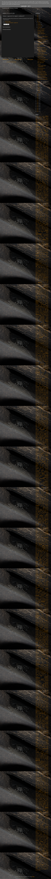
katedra (45, 343)
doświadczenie (41, 225)
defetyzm (37, 205)
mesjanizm (40, 431)
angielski (42, 130)
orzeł (43, 522)
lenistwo (41, 400)
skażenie (37, 698)
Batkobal (39, 155)
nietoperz (42, 486)
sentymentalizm (46, 691)
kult (40, 392)
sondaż (43, 707)
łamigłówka (46, 410)
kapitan (47, 337)
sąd (45, 685)
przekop (42, 614)
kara (47, 338)
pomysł (47, 570)
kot (45, 380)
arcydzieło (44, 137)
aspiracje (47, 140)
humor (45, 306)
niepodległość (42, 478)
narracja (37, 462)
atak (47, 141)
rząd (47, 672)
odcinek (41, 506)
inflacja (40, 315)
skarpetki (47, 697)
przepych (41, 619)
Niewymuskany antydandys (42, 72)
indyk (40, 314)
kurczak (42, 393)
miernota (40, 435)
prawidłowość (46, 589)
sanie (40, 684)
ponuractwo (46, 571)
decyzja (42, 204)
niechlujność (46, 469)
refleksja (47, 644)
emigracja (37, 253)
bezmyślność (42, 158)
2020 (38, 95)
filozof (39, 266)
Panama (47, 529)
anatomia (47, 129)
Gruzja (45, 291)
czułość (45, 199)
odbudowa (46, 505)
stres (40, 723)
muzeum (39, 453)
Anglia (45, 130)
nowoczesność (42, 497)
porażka (37, 574)
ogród (42, 512)
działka (44, 238)
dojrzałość (44, 221)
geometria (41, 277)
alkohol (40, 124)
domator (40, 222)
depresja (40, 212)
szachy (41, 733)
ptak (36, 636)
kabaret (40, 331)
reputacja (37, 653)
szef (36, 738)
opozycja (46, 519)
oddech (44, 506)
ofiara (45, 510)
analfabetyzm (38, 129)
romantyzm (37, 658)
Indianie (42, 313)
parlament (46, 534)
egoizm (47, 243)
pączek (47, 538)
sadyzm (45, 675)
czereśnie (42, 198)
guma (36, 294)
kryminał (45, 386)
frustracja (7, 22)
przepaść (39, 618)
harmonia (47, 296)
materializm (44, 424)
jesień (40, 330)
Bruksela (37, 175)
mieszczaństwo (41, 436)
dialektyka (47, 215)
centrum (40, 181)
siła (37, 696)
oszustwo (37, 524)
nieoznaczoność (38, 477)
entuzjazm (46, 254)
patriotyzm (46, 537)
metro (36, 432)
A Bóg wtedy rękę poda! (41, 57)
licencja (47, 401)
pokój (36, 565)
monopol (47, 447)
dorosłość (42, 224)
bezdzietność (41, 157)
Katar (39, 343)
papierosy (46, 531)
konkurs (44, 369)
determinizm (37, 214)
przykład (41, 628)
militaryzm (47, 438)
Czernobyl (44, 198)
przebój (44, 609)
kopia (36, 377)
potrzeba (37, 580)
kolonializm (44, 356)
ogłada (42, 511)
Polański (43, 565)
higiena (36, 299)
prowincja (37, 605)
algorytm (37, 124)
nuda (40, 498)
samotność (46, 682)
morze (41, 449)
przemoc (37, 617)
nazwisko (46, 465)
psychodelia (37, 635)
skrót (47, 698)
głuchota (37, 282)
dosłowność (37, 225)
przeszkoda (46, 621)
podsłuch (39, 560)
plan (47, 549)
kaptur (42, 338)
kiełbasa (44, 346)
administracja (37, 118)
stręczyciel (43, 723)
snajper (39, 705)
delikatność (42, 207)
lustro (45, 409)
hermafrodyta (37, 298)
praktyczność (44, 587)
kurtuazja (37, 394)
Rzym (38, 675)
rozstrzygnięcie (37, 666)
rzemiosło (37, 674)
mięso (36, 437)
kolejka (47, 355)
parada (41, 532)
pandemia (37, 530)
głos (39, 281)
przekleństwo (37, 614)
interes (43, 321)
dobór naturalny (46, 217)
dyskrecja (41, 235)
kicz (39, 346)
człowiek (39, 199)
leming (39, 400)
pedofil (40, 539)
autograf (40, 145)
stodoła (39, 721)
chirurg (41, 184)
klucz (44, 352)
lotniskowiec (45, 406)
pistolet (47, 548)
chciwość (44, 183)
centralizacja (37, 181)
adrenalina (44, 118)
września (39, 27)
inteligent (37, 321)
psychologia (41, 635)
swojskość (47, 729)
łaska (38, 411)
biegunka (44, 164)
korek (41, 377)
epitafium (41, 255)
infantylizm (37, 315)
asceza (36, 140)
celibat (43, 180)
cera (44, 181)
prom (36, 601)
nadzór (43, 456)
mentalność (37, 431)
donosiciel (40, 223)
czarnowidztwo (46, 196)
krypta (47, 386)
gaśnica (37, 275)
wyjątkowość (16, 22)
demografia (46, 208)
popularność (37, 573)
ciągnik (42, 188)
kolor (47, 356)
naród (47, 461)
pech (37, 539)
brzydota (37, 176)
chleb (43, 184)
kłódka (36, 353)
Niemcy (43, 473)
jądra (43, 328)
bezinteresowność (45, 157)
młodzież (43, 443)
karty (42, 340)
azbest (42, 148)
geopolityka (45, 277)
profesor (47, 597)
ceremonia (47, 181)
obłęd (47, 499)
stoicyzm (41, 721)
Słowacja (47, 700)
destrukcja (39, 213)
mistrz (47, 440)
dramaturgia (46, 226)
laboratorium (42, 395)
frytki (40, 272)
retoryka (37, 654)
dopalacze (43, 223)
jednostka (37, 329)
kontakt (43, 372)
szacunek (44, 733)
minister (46, 439)
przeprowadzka (37, 619)
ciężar (41, 190)
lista (47, 402)
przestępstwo (46, 620)
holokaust (46, 303)
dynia (42, 232)
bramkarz (45, 172)
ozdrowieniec (37, 527)
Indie (44, 313)
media (36, 428)
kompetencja (46, 361)
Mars (36, 421)
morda (47, 448)
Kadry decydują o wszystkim (42, 74)
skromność (45, 698)
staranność (44, 717)
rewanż (40, 654)
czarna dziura (38, 196)
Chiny (38, 184)
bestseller (37, 156)
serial (47, 692)
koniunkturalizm (46, 368)
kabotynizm (45, 331)
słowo (45, 701)
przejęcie (42, 613)
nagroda (47, 457)
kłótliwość (39, 353)
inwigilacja (41, 323)
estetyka (47, 256)
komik (45, 359)
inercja (47, 314)
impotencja (41, 312)
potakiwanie (43, 579)
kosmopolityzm (38, 379)
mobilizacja (37, 445)
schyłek (47, 688)
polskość (44, 569)
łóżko (42, 412)
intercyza (40, 321)
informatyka (37, 316)
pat (45, 536)
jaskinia (37, 328)
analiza (41, 129)
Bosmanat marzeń (40, 56)
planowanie (39, 550)
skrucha (37, 699)
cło (41, 191)
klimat (41, 351)
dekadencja (40, 206)
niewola (41, 490)
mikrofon (47, 437)
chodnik (47, 184)
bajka (36, 150)
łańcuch (37, 411)
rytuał (40, 672)
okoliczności (43, 513)
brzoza (45, 175)
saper (47, 684)
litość (45, 403)
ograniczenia (39, 512)
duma (36, 230)
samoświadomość (38, 682)
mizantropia (46, 441)
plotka (41, 551)
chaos (47, 182)
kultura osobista (46, 392)
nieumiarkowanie (38, 488)
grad (47, 288)
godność (41, 283)
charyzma (40, 183)
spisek (41, 709)
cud (44, 192)
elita (44, 251)
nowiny (39, 497)
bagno (45, 149)
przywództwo (45, 631)
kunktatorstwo (37, 393)
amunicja (43, 128)
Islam (44, 324)
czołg (42, 199)
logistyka (37, 405)
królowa (47, 385)
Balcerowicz (43, 150)
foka (42, 268)
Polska (41, 569)
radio (42, 639)
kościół (43, 380)
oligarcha (37, 515)
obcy (47, 498)
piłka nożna (45, 545)
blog (39, 168)
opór (36, 520)
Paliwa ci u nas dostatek (41, 71)
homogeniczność (38, 304)
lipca (39, 82)
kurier (45, 393)
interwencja (42, 322)
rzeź (45, 674)
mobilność (40, 445)
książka (41, 389)
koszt (45, 379)
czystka (47, 199)
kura (40, 393)
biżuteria (41, 167)
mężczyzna (37, 433)
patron (36, 538)
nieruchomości (46, 481)
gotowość (45, 287)
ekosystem (37, 245)
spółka (45, 712)
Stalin (46, 715)
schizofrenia (44, 688)
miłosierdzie (37, 439)
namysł (39, 460)
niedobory (42, 470)
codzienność (37, 192)
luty (46, 409)
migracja (41, 437)
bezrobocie (37, 160)
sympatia (40, 731)
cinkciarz (47, 190)
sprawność (47, 713)
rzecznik (39, 673)
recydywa (40, 643)
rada (40, 639)
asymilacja (45, 141)
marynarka (37, 422)
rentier (40, 651)
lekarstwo (43, 397)
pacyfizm (47, 527)
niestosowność (37, 484)
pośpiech (44, 578)
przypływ (40, 629)
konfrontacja (37, 368)
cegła (38, 180)
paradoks (43, 532)
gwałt (39, 294)
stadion (40, 715)
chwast (36, 188)
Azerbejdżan (44, 148)
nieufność (43, 487)
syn (45, 731)
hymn (44, 307)
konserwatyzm (38, 371)
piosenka (43, 547)
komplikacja (46, 362)
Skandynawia (41, 697)
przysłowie (37, 630)
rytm (38, 672)
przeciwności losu (45, 610)
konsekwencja (38, 370)
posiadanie (40, 577)
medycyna (37, 429)
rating (39, 642)
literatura (41, 403)
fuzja (45, 273)
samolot (42, 679)
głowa (45, 281)
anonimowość (37, 131)
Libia (45, 401)
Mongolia (43, 447)
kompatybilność (41, 361)
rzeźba (47, 674)
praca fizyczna (38, 586)
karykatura (45, 340)
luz (47, 409)
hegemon (40, 297)
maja (39, 85)
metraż (47, 431)
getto (36, 278)
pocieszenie (37, 556)
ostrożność (41, 523)
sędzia (40, 693)
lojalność (40, 405)
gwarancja (42, 294)
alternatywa (44, 124)
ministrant (41, 440)
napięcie (41, 460)
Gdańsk (38, 276)
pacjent (44, 527)
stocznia (37, 721)
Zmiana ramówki (40, 69)
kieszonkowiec (37, 347)
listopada (39, 24)
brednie (47, 173)
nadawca (37, 455)
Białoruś (39, 163)
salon (41, 676)
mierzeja (43, 435)
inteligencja (46, 320)
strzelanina (46, 723)
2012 (38, 108)
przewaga (47, 622)
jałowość (37, 327)
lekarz (47, 397)
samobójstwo (46, 676)
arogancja (37, 139)
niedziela (39, 472)
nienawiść (46, 475)
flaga (42, 267)
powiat (47, 580)
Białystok (42, 163)
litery (43, 403)
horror (41, 305)
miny (43, 440)
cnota (47, 191)
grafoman (37, 289)
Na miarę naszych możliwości (42, 77)
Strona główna (18, 59)
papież (37, 532)
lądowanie (43, 396)
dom (38, 222)
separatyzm (37, 692)
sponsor (42, 710)
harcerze (44, 296)
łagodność (37, 410)
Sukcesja (39, 64)
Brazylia (43, 173)
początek (41, 556)
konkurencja (41, 369)
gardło (38, 274)
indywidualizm (44, 314)
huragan (47, 306)
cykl (47, 193)
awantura (37, 148)
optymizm (45, 520)
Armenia (47, 138)
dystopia (47, 236)
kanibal (45, 336)
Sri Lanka (42, 714)
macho (36, 413)
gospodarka (46, 286)
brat (47, 172)
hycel (40, 307)
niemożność (37, 475)
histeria (47, 300)
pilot (41, 545)
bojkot (43, 171)
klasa (47, 347)
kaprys (40, 338)
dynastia (37, 232)
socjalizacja (37, 706)
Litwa (47, 403)
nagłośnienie (46, 456)
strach (37, 722)
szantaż (41, 734)
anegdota (37, 130)
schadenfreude (37, 688)
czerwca (39, 84)
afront (43, 119)
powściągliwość (46, 582)
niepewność (37, 478)
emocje (44, 253)
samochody (38, 677)
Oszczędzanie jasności (41, 53)
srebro (40, 714)
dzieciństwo (37, 239)
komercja (40, 359)
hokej (47, 302)
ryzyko (46, 672)
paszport (44, 536)
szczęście (37, 737)
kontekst (47, 372)
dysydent (37, 237)
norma (43, 495)
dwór (43, 230)
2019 (38, 97)
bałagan (37, 151)
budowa (40, 176)
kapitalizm (41, 337)
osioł (47, 522)
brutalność (39, 175)
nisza (44, 494)
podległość (37, 558)
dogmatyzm (37, 221)
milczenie (41, 438)
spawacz (43, 708)
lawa (39, 396)
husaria (36, 307)
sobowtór (47, 705)
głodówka (37, 281)
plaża (47, 550)
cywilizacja (46, 195)
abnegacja (40, 116)
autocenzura (37, 145)
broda (36, 174)
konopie (47, 369)
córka (42, 192)
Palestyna (46, 528)
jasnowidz (39, 328)
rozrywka (37, 665)
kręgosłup (45, 384)
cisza (36, 191)
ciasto (40, 188)
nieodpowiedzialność (39, 476)
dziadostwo (46, 237)
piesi (47, 544)
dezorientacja (41, 215)
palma (39, 529)
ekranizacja (40, 245)
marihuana (46, 419)
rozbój (47, 659)
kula (39, 392)
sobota (44, 705)
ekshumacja (42, 246)
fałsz (43, 261)
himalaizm (40, 299)
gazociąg (47, 275)
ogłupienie (45, 511)
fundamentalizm (38, 273)
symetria (47, 730)
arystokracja (46, 139)
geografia (38, 277)
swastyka (41, 729)
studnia (40, 724)
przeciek (37, 610)
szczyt (47, 737)
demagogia (46, 207)
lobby (39, 404)
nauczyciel (46, 464)
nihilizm (47, 493)
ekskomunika (46, 246)
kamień (37, 335)
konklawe (37, 369)
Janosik (40, 327)
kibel (47, 345)
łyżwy (47, 412)
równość (37, 668)
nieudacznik (46, 486)
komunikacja (37, 364)
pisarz (44, 548)
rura (38, 671)
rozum (45, 666)
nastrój (41, 463)
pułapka (41, 636)
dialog (36, 216)
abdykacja (37, 116)
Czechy (42, 197)
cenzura (43, 181)
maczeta (38, 413)
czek (47, 197)
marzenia (42, 422)
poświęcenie (38, 579)
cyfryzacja (45, 193)
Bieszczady (37, 165)
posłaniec (44, 577)
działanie (40, 238)
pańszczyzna (40, 531)
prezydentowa (43, 595)
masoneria (39, 423)
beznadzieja (46, 158)
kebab (42, 345)
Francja (39, 271)
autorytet (46, 146)
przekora (47, 614)
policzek (40, 566)
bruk (44, 174)
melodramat (41, 430)
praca (47, 585)
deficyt (39, 205)
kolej (44, 355)
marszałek (42, 421)
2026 (38, 15)
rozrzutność (42, 665)
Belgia (46, 155)
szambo (47, 733)
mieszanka (37, 436)
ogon (47, 511)
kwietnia (39, 87)
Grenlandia (37, 290)
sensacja (37, 691)
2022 (38, 21)
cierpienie (46, 189)
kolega (42, 355)
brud (40, 174)
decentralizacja (38, 204)
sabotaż (41, 675)
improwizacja (45, 312)
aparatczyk (47, 133)
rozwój (43, 667)
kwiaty (36, 395)
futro (44, 273)
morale (41, 448)
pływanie (47, 552)
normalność (37, 496)
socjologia (44, 706)
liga (42, 402)
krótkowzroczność (38, 386)
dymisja (47, 231)
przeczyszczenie (38, 611)
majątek (41, 414)
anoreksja (42, 131)
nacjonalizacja (41, 454)
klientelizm (38, 351)
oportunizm (39, 519)
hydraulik (42, 307)
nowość (45, 497)
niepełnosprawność (45, 477)
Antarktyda (37, 132)
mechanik (41, 427)
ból (43, 172)
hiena (44, 298)
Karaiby (44, 339)
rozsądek (46, 665)
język (47, 330)
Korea (38, 377)
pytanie (39, 638)
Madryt (41, 413)
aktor (37, 121)
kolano (37, 355)
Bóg (39, 172)
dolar (36, 222)
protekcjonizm (37, 604)
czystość (43, 200)
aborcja (46, 116)
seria (45, 692)
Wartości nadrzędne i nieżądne (42, 54)
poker (39, 564)
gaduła (47, 273)
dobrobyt (46, 218)
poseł (36, 577)
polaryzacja (46, 565)
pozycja (37, 585)
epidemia (37, 255)
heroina (40, 298)
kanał (39, 336)
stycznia (39, 92)
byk (44, 179)
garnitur (40, 274)
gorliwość (37, 286)
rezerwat (47, 654)
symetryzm (37, 731)
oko (39, 513)
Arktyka (44, 138)
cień (42, 189)
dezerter (47, 214)
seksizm (45, 689)
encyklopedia (37, 254)
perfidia (44, 539)
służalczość (46, 702)
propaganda (43, 601)
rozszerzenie (41, 666)
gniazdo (45, 282)
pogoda (40, 562)
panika (47, 530)
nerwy (40, 468)
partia (36, 535)
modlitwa (39, 446)
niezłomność (38, 493)
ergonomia (47, 255)
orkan (36, 522)
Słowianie (39, 701)
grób (47, 290)
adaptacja (47, 117)
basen (47, 154)
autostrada (37, 147)
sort (44, 707)
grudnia (39, 22)
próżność (39, 606)
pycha (37, 638)
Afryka (45, 119)
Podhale (47, 557)
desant (43, 212)
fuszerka (42, 273)
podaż (40, 557)
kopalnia (47, 376)
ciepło (44, 189)
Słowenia (37, 701)
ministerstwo (37, 440)
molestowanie (43, 446)
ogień (36, 511)
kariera (39, 340)
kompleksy (37, 362)
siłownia (40, 696)
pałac (41, 529)
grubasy (37, 291)
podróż (47, 559)
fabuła (46, 260)
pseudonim (37, 634)
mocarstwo (44, 445)
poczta (47, 556)
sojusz (47, 706)
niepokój (47, 478)
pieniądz (40, 544)
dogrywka (41, 221)
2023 (38, 19)
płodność (41, 552)
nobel (46, 494)
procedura (40, 596)
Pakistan (41, 528)
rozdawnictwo (43, 660)
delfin (40, 207)
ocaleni (36, 504)
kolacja (47, 354)
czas (40, 197)
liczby (39, 402)
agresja (37, 120)
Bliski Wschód (46, 167)
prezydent (37, 595)
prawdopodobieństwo (38, 589)
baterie (36, 155)
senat (45, 690)
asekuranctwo (39, 140)
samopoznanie (43, 680)
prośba (41, 603)
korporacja (46, 377)
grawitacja (44, 289)
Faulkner (45, 264)
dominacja (43, 222)
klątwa (47, 348)
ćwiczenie (37, 201)
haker (40, 295)
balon (47, 150)
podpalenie (41, 559)
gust (37, 294)
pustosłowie (40, 637)
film (36, 266)
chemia (47, 183)
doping (47, 223)
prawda (46, 588)
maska (47, 422)
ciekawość (46, 188)
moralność (44, 448)
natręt (40, 464)
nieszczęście (37, 485)
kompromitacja (42, 363)
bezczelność (42, 156)
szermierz (38, 738)
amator (47, 124)
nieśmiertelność (45, 485)
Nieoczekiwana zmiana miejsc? (43, 79)
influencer (43, 315)
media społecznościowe (43, 428)
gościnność (37, 287)
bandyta (45, 151)
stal (44, 715)
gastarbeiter (43, 274)
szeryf (40, 738)
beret (47, 155)
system (47, 732)
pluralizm (45, 551)
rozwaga (47, 666)
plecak (39, 551)
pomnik (37, 570)
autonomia (37, 146)
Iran (47, 323)
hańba (39, 296)
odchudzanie (37, 506)
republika (47, 652)
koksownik (40, 354)
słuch (47, 701)
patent (47, 536)
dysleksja (41, 236)
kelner (44, 345)
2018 (38, 98)
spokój (47, 709)
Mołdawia (47, 446)
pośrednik (46, 578)
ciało (38, 188)
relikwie (45, 650)
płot (44, 552)
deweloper (41, 214)
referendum (41, 644)
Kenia (46, 345)
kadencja (39, 332)
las (46, 395)
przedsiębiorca (41, 612)
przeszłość (37, 622)
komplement (42, 362)
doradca (39, 224)
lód (47, 406)
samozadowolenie (45, 683)
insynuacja (47, 319)
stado (42, 715)
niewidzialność (46, 489)
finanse (41, 266)
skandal (37, 697)
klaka (46, 347)
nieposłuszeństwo (46, 479)
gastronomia (46, 274)
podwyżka (46, 560)
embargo (43, 252)
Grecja (47, 289)
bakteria (38, 150)
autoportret (40, 146)
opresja (38, 520)
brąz (45, 173)
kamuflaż (44, 335)
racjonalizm (37, 639)
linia (45, 402)
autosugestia (41, 147)
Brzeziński (42, 175)
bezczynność (46, 156)
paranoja (46, 532)
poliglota (47, 566)
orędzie (36, 521)
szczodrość (40, 737)
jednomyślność (46, 328)
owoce (47, 526)
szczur (45, 737)
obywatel (43, 503)
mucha (40, 452)
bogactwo (37, 171)
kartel (41, 340)
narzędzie (44, 462)
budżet (45, 176)
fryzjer (42, 272)
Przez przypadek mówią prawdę (43, 59)
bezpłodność (43, 159)
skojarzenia (39, 698)
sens (47, 690)
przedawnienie (46, 611)
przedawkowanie (42, 611)
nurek (42, 498)
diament (39, 216)
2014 (38, 105)
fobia (40, 268)
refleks (44, 644)
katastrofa (42, 343)
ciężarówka (43, 190)
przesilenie (37, 620)
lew (47, 400)
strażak (37, 723)
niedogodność (46, 470)
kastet (47, 340)
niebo (39, 469)
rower (42, 659)
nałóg (47, 459)
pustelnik (37, 637)
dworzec (41, 230)
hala (42, 295)
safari (47, 675)
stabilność (45, 714)
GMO (43, 282)
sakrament (37, 676)
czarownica (37, 197)
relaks (36, 650)
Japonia (42, 327)
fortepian (41, 269)
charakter (37, 183)
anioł (47, 130)
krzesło (36, 388)
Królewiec (43, 385)
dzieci (47, 238)
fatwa (41, 264)
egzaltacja (37, 244)
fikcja (47, 265)
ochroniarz (46, 504)
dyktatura (46, 230)
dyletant (42, 231)
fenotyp (40, 265)
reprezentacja (37, 652)
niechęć (43, 469)
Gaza (42, 275)
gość (40, 287)
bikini (39, 165)
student (37, 724)
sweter (44, 729)
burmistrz (37, 179)
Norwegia (41, 496)
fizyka (39, 267)
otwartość (41, 526)
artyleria (40, 139)
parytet (45, 535)
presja (47, 593)
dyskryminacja (46, 235)
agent (47, 119)
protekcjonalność (46, 603)
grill (39, 290)
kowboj (47, 380)
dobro (44, 218)
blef (43, 167)
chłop (45, 184)
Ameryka (38, 126)
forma (47, 268)
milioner (44, 438)
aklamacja (44, 120)
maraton (42, 419)
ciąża (44, 188)
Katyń (47, 343)
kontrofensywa (38, 373)
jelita (47, 329)
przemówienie (42, 617)
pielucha (47, 543)
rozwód (40, 667)
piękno (37, 545)
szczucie (43, 737)
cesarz (40, 182)
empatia (47, 253)
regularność (37, 646)
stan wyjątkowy (42, 716)
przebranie (47, 609)
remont (37, 651)
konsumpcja (38, 372)
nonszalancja (40, 495)
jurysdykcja (37, 331)
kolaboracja (44, 354)
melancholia (37, 430)
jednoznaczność (43, 329)
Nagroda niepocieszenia (41, 47)
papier (44, 531)
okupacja (46, 514)
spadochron (39, 708)
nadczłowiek (40, 455)
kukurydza (37, 392)
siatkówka (44, 693)
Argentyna (37, 138)
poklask (41, 564)
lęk (38, 401)
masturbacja (43, 423)
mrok (36, 452)
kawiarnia (44, 344)
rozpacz (45, 664)
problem (47, 595)
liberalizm (42, 401)
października (40, 25)
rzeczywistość (43, 673)
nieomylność (46, 476)
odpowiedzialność (45, 507)
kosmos (42, 379)
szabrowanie (37, 733)
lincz (43, 402)
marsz (39, 421)
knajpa (42, 353)
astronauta (37, 141)
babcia (38, 149)
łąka (44, 411)
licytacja (37, 402)
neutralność (46, 468)
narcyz (40, 461)
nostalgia (44, 496)
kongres (41, 368)
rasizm (37, 642)
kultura (42, 392)
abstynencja (40, 117)
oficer (47, 510)
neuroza (43, 468)
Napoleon (45, 460)
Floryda (37, 268)
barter (45, 154)
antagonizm (46, 131)
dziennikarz (44, 239)
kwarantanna (44, 394)
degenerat (47, 205)
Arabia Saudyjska (45, 136)
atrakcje (47, 142)
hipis (43, 299)
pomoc (40, 570)
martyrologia (46, 421)
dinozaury (43, 216)
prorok (36, 602)
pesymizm (46, 540)
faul (43, 264)
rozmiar (47, 663)
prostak (39, 602)
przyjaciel (41, 627)
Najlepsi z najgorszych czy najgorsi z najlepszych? (42, 51)
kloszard (40, 352)
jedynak (46, 329)
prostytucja (37, 603)
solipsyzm (40, 707)
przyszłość (46, 630)
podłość (43, 558)
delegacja (37, 207)
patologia (37, 537)
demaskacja (37, 208)
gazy (36, 276)
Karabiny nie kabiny (41, 30)
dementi (43, 208)
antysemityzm (38, 133)
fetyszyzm (45, 265)
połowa (47, 569)
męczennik (42, 432)
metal (43, 431)
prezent (47, 594)
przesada (44, 619)
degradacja (37, 206)
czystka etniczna (38, 200)
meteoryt (45, 431)
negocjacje (41, 467)
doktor (47, 221)
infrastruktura (42, 316)
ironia (39, 324)
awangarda (44, 147)
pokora (47, 564)
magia (47, 413)
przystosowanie (41, 630)
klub (42, 352)
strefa (39, 723)
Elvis (36, 252)
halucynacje (44, 295)
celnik (45, 180)
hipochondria (46, 299)
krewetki (42, 384)
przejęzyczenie (46, 613)
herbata (47, 297)
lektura (36, 400)
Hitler (43, 302)
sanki (45, 684)
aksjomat (47, 120)
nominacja (37, 495)
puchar (38, 636)
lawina (41, 396)
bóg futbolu (41, 172)
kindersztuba (41, 347)
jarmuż (47, 327)
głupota (40, 282)
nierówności (37, 481)
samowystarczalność (39, 683)
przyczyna (43, 626)
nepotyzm (37, 468)
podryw (37, 560)
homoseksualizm (43, 304)
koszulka (37, 380)
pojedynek (37, 564)
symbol (44, 730)
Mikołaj (44, 437)
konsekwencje (43, 370)
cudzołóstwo (46, 192)
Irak (46, 323)
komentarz (37, 359)
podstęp (43, 560)
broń (38, 174)
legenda (40, 397)
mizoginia (37, 443)
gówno (44, 288)
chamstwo (43, 182)
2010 (38, 111)
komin (47, 359)
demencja (40, 208)
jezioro (42, 330)
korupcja (43, 378)
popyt (44, 573)
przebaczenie (41, 609)
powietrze (43, 581)
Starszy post (30, 59)
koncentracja (46, 364)
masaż (45, 422)
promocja (38, 601)
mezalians (39, 432)
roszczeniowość (38, 659)
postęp (41, 578)
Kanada (47, 335)
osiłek (45, 522)
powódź (47, 581)
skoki (42, 698)
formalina (37, 269)
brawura (40, 173)
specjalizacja (46, 708)
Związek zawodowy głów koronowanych (42, 66)
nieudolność (37, 487)
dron (44, 227)
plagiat (46, 549)
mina (43, 439)
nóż (37, 498)
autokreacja (43, 145)
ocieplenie (38, 505)
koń (45, 376)
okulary (41, 514)
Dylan (37, 231)
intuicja (47, 322)
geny (36, 277)
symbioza (41, 730)
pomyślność (37, 571)
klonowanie (37, 352)
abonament (43, 116)
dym (44, 231)
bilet (41, 165)
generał (44, 276)
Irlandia (37, 324)
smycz (36, 705)
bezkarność (37, 158)
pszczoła (47, 635)
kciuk (40, 345)
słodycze (37, 700)
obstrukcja (37, 503)
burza (39, 179)
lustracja (42, 409)
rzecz (36, 673)
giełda (38, 278)
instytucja (43, 319)
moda (47, 445)
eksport (47, 247)
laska (47, 395)
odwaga (41, 510)
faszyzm (37, 264)
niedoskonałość (46, 471)
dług (46, 216)
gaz (41, 275)
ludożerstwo (37, 409)
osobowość (37, 523)
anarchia (44, 129)
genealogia (41, 276)
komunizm (42, 364)
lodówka (45, 404)
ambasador (42, 125)
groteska (41, 290)
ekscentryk (43, 245)
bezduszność (37, 157)
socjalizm (40, 706)
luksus (40, 409)
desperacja (46, 212)
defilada (42, 205)
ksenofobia (46, 388)
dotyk (47, 225)
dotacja (45, 225)
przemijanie (46, 615)
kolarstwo (39, 355)
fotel (43, 269)
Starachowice (41, 717)
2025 (38, 16)
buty (43, 179)
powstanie (40, 582)
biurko (47, 166)
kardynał (47, 339)
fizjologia (37, 267)
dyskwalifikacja (38, 236)
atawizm (37, 142)
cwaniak (39, 193)
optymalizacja (41, 520)
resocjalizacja (43, 653)
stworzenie (43, 724)
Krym (42, 386)
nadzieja (40, 456)
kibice (37, 346)
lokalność (44, 405)
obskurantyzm (46, 502)
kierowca (46, 346)
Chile (36, 184)
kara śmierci (38, 339)
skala (47, 696)
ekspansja (37, 247)
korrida (36, 378)
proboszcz (37, 596)
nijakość (37, 494)
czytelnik (46, 200)
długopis (40, 217)
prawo (41, 590)
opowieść (43, 519)
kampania (40, 335)
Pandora (40, 530)
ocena (41, 504)
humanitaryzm (38, 306)
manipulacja (37, 419)
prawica (43, 589)
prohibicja (44, 598)
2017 (38, 100)
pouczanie (40, 580)
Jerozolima (37, 330)
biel (45, 164)
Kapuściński (44, 338)
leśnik (43, 400)
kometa (43, 359)
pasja (36, 536)
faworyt (47, 264)
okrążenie (47, 513)
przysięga (47, 629)
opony (36, 519)
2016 (38, 101)
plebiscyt (37, 551)
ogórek (36, 512)
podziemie (41, 561)
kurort (47, 393)
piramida (47, 547)
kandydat (42, 336)
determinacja (46, 213)
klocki (47, 351)
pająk (39, 528)
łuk (44, 412)
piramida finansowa (38, 548)
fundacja (47, 272)
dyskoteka (37, 235)
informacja (46, 315)
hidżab (42, 298)
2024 (38, 18)
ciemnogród (37, 189)
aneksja (39, 130)
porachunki (46, 573)
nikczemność (40, 494)
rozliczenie (37, 663)
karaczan (41, 339)
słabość (45, 699)
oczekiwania (42, 505)
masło (36, 423)
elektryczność (38, 251)
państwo (37, 531)
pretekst (39, 594)
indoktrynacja (46, 313)
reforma (37, 645)
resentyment (39, 653)
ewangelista (37, 260)
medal (47, 427)
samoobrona (46, 679)
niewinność (37, 490)
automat (47, 145)
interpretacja (37, 322)
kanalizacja (37, 336)
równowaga (46, 668)
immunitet (37, 311)
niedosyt (37, 472)
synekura (40, 732)
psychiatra (43, 634)
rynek (36, 672)
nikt (42, 494)
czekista (37, 198)
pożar (39, 585)
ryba (44, 671)
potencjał (47, 579)
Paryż (47, 535)
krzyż (43, 388)
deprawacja (37, 212)
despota (37, 213)
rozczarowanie (38, 660)
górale (36, 288)
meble (36, 427)
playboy (45, 550)
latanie (36, 396)
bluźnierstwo (46, 168)
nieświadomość (38, 486)
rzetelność (43, 674)
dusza (39, 230)
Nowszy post (5, 59)
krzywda (41, 388)
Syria (44, 732)
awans (47, 147)
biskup (44, 166)
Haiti (38, 295)
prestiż (36, 594)
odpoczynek (37, 507)
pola (40, 565)
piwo (36, 549)
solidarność (37, 707)
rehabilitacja (42, 646)
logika (47, 404)
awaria (39, 148)
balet (45, 150)
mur (47, 452)
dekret (47, 206)
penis (42, 539)
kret (38, 384)
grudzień (39, 291)
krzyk (38, 388)
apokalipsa (46, 134)
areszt (47, 137)
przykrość (44, 628)
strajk (39, 722)
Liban (40, 401)
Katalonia (37, 343)
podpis (44, 559)
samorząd (46, 680)
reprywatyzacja (42, 652)
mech (38, 427)
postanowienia (37, 578)
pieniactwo (37, 544)
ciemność (40, 189)
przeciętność (11, 22)
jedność (39, 329)
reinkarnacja (46, 646)
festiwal (42, 265)
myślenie (47, 453)
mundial (43, 452)
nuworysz (45, 498)
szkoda (47, 738)
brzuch (47, 175)
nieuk (47, 487)
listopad (37, 403)
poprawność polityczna (44, 572)
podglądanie (43, 557)
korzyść (47, 378)
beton (39, 156)
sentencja (41, 691)
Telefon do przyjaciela (41, 68)
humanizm (41, 306)
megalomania (42, 429)
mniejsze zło (38, 444)
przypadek (37, 629)
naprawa (37, 461)
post (47, 577)
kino (44, 347)
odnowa (47, 506)
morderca (37, 449)
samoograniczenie (38, 680)
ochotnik (43, 504)
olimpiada (41, 515)
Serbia (41, 692)
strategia (47, 722)
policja (37, 566)
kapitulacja (37, 338)
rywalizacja (42, 672)
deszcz (43, 213)
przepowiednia (43, 618)
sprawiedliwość (42, 713)
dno (42, 217)
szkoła (37, 739)
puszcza (47, 637)
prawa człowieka (39, 588)
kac (47, 331)
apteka (37, 136)
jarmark (45, 327)
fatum (40, 264)
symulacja (43, 731)
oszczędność (46, 523)
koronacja (43, 377)
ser (39, 692)
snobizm (41, 705)
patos (39, 537)
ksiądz (37, 389)
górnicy (39, 288)
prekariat (37, 593)
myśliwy (37, 454)
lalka (44, 395)
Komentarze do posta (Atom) (11, 61)
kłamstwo (46, 352)
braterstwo (37, 173)
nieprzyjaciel (46, 480)
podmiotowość (46, 558)
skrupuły (39, 699)
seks (42, 689)
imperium (44, 311)
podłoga (40, 558)
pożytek (45, 585)
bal (40, 150)
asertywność (43, 140)
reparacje (42, 651)
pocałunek (46, 553)
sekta (47, 689)
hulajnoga (46, 305)
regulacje (47, 645)
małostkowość (46, 415)
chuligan (44, 187)
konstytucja (43, 371)
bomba (37, 172)
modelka (37, 446)
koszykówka (39, 380)
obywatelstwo (46, 503)
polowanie (37, 569)
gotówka (47, 287)
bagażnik (43, 149)
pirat (42, 548)
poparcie (37, 572)
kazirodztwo (37, 345)
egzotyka (43, 244)
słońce (44, 700)
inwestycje (37, 323)
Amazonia (37, 125)
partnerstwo (39, 535)
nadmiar (46, 455)
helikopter (43, 297)
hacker (36, 295)
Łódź (36, 412)
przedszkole (37, 613)
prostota (47, 602)
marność (42, 420)
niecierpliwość (38, 470)
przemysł (47, 617)
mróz (38, 452)
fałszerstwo (45, 261)
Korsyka (40, 378)
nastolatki (37, 463)
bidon (47, 163)
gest (47, 277)
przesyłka (40, 621)
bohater (40, 171)
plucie (43, 551)
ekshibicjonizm (37, 246)
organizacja (40, 521)
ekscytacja (46, 245)
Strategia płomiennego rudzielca (43, 39)
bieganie (39, 164)
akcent (39, 120)
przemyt (37, 618)
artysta (43, 139)
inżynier (44, 323)
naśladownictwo (46, 463)
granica (40, 289)
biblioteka (45, 163)
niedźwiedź (43, 472)
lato (38, 396)
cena (47, 180)
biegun (41, 164)
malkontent (37, 415)
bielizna (47, 164)
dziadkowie (42, 237)
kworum (39, 395)
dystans (44, 236)
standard (47, 716)
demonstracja (45, 209)
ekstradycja (37, 248)
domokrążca (46, 222)
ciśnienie (39, 191)
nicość (36, 469)
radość (46, 639)
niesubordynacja (42, 484)
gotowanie (42, 287)
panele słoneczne (43, 530)
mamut (42, 418)
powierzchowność (38, 581)
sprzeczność (37, 714)
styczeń (47, 724)
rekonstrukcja (41, 649)
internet (46, 321)
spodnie (44, 709)
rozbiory (44, 659)
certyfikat (37, 182)
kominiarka (37, 360)
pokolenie (44, 564)
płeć (38, 552)
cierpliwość (37, 190)
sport (36, 712)
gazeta (45, 275)
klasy (36, 348)
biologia (40, 166)
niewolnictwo (46, 490)
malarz (47, 414)
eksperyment (43, 247)
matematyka (40, 424)
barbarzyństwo (38, 154)
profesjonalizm (42, 597)
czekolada (39, 198)
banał (41, 151)
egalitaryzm (37, 243)
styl (40, 725)
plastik (43, 550)
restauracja (46, 653)
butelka (41, 179)
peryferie (42, 540)
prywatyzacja (37, 609)
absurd (44, 117)
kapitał (44, 337)
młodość (40, 443)
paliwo (37, 529)
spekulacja (37, 709)
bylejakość (46, 179)
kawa (36, 344)
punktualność (44, 636)
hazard (37, 297)
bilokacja (44, 165)
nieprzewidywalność (39, 480)
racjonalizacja (46, 638)
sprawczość (37, 713)
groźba (46, 290)
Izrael (39, 326)
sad (43, 675)
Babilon (40, 149)
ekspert (40, 247)
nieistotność (46, 472)
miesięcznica (46, 435)
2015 (38, 103)
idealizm (47, 307)
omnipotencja (46, 515)
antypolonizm (46, 132)
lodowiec (41, 404)
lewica (37, 401)
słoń (41, 700)
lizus (36, 404)
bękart (36, 163)
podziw (44, 561)
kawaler (38, 344)
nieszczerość (46, 484)
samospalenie (37, 681)
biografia (37, 166)
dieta (41, 216)
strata (44, 722)
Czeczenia (45, 197)
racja (43, 638)
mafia (43, 413)
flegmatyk (47, 267)
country (40, 192)
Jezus (45, 330)
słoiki (39, 700)
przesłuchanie (41, 620)
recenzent (37, 643)
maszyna (47, 423)
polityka (42, 567)
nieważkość (46, 488)
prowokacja (44, 605)
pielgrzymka (44, 543)
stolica (43, 721)
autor (43, 146)
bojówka (45, 171)
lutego (39, 90)
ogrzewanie (44, 512)
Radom (44, 639)
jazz (41, 328)
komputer (47, 363)
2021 (38, 94)
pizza (38, 549)
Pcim (36, 539)
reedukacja (37, 644)
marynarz (39, 422)
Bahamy (47, 149)
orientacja (45, 521)
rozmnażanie (38, 664)
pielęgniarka (40, 543)
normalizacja (46, 495)
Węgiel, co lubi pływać (41, 33)
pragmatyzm (37, 587)
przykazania (37, 628)
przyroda (43, 629)
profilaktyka (37, 598)
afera (36, 119)
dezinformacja (37, 215)
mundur (46, 452)
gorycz (41, 286)
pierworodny (44, 544)
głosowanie (42, 281)
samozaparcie (37, 684)
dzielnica (40, 239)
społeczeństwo (38, 710)
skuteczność (42, 699)
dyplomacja (39, 234)
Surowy (39, 45)
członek (37, 199)
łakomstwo (43, 410)
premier (45, 593)
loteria (39, 406)
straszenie (42, 722)
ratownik (42, 642)
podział (37, 561)
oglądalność (39, 511)
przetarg (44, 622)
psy (40, 634)
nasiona (47, 462)
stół (47, 721)
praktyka (47, 587)
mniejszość (43, 444)
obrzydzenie (40, 502)
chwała (47, 187)
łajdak (40, 410)
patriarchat (42, 537)
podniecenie (37, 559)
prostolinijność (43, 602)
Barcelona (42, 154)
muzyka (42, 453)
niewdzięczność (38, 489)
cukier (36, 193)
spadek (37, 708)
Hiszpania (40, 302)
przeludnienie (38, 615)
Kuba (36, 391)
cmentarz (44, 191)
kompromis (37, 363)
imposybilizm (38, 312)
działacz (37, 238)
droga (42, 227)
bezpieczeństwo (38, 159)
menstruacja (46, 430)
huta (38, 307)
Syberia (37, 730)
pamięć (43, 529)
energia (40, 254)
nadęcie (43, 455)
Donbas (37, 223)
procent (43, 596)
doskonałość (46, 224)
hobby (45, 302)
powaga (44, 580)
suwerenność (38, 729)
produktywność (46, 596)
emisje (41, 253)
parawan (39, 534)
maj (39, 414)
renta (38, 651)
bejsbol (44, 155)
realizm (47, 642)
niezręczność (42, 493)
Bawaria (41, 155)
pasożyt (38, 536)
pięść (39, 545)
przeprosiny (46, 618)
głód (47, 281)
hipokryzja (38, 300)
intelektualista (41, 320)
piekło (37, 543)
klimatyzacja (44, 351)
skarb (44, 697)
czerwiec (47, 198)
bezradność (46, 159)
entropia (43, 254)
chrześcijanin (40, 187)
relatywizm (39, 650)
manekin (47, 418)
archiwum (41, 137)
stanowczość (37, 717)
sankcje (43, 684)
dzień (47, 239)
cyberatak (42, 193)
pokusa (39, 565)
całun (36, 180)
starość (47, 717)
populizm (41, 573)
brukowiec (47, 174)
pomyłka (43, 570)
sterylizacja (43, 720)
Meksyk (47, 429)
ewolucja (40, 260)
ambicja (47, 125)
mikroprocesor (37, 438)
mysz (45, 453)
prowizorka (40, 605)
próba (47, 605)
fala (41, 261)
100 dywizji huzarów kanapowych (41, 44)
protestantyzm (46, 604)
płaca (47, 551)
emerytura (46, 252)
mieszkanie (46, 436)
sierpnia (39, 81)
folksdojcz (44, 268)
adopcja (41, 118)
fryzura (44, 272)
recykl (43, 643)
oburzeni (39, 503)
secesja (37, 689)
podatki (37, 557)
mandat (44, 418)
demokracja (38, 209)
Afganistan (40, 119)
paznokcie (42, 538)
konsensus (47, 370)
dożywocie (43, 226)
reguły (40, 646)
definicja (44, 205)
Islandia (47, 324)
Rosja (46, 658)
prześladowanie (41, 622)
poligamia (43, 566)
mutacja (37, 453)
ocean (39, 504)
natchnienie (37, 464)
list (46, 402)
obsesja (43, 502)
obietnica (41, 499)
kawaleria (41, 344)
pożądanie (42, 585)
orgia (43, 521)
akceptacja (41, 120)
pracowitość (46, 586)
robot (45, 655)
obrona (37, 502)
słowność (43, 701)
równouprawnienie (42, 668)
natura (43, 464)
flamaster (44, 267)
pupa (47, 636)
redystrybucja (46, 643)
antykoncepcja (42, 132)
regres (44, 645)
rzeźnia (36, 675)
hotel (44, 305)
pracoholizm (42, 586)
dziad (39, 237)
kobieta (46, 353)
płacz (36, 552)
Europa (37, 259)
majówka (44, 414)
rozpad (47, 664)
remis (47, 650)
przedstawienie (46, 612)
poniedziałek (40, 571)
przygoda (37, 627)
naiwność (37, 459)
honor (39, 305)
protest (42, 604)
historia (37, 302)
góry (41, 288)
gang (36, 274)
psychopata (44, 635)
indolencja (38, 314)
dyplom (47, 232)
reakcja (45, 642)
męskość (47, 432)
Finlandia (47, 266)
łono (45, 411)
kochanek (37, 354)
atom (45, 142)
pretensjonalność (43, 594)
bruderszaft (42, 174)
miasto (45, 433)
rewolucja (43, 654)
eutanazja (42, 259)
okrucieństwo (37, 514)
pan (45, 529)
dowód (37, 226)
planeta (36, 550)
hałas (47, 295)
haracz (41, 296)
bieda (36, 164)
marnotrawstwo (45, 420)
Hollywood (42, 303)
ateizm (40, 142)
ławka (43, 411)
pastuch (41, 536)
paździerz (45, 538)
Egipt (40, 243)
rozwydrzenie (46, 667)
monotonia (37, 448)
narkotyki (43, 461)
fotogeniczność (46, 269)
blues (43, 168)
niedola (42, 471)
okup (44, 514)
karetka (37, 340)
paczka (36, 528)
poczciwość (44, 556)
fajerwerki (38, 261)
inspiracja (37, 319)
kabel (42, 331)
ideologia (37, 308)
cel (40, 180)
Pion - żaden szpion (41, 62)
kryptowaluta (37, 387)
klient (36, 351)
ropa (42, 658)
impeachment (41, 311)
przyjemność (46, 627)
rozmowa (42, 664)
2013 (38, 106)
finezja (44, 266)
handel (37, 296)
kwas (47, 394)
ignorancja (46, 308)
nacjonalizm (46, 454)
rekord (45, 649)
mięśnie (39, 437)
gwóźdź (47, 294)
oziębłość (41, 527)
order (47, 520)
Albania (39, 123)
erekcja (44, 255)
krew (40, 384)
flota (38, 268)
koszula (47, 379)
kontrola (42, 373)
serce (43, 692)
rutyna (43, 671)
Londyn (47, 405)
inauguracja (38, 313)
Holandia (37, 303)
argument (40, 138)
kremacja (37, 384)
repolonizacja (46, 651)
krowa (36, 385)
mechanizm (44, 427)
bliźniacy (37, 168)
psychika (47, 634)
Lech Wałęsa (46, 396)
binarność (47, 165)
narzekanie (41, 462)
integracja (37, 320)
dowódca (39, 226)
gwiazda (45, 294)
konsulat (47, 371)
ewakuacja (46, 259)
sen (43, 690)
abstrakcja (37, 117)
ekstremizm (46, 248)
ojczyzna (37, 513)
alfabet (47, 123)
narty (39, 462)
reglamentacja (41, 645)
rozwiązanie (37, 667)
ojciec (47, 512)
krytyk (41, 387)
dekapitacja (44, 206)
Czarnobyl (42, 196)
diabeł (44, 215)
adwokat (47, 118)
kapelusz (37, 337)
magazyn (45, 413)
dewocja (44, 214)
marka (39, 420)
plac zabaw (40, 549)
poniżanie (44, 571)
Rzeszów (40, 674)
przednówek (37, 612)
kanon (47, 336)
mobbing (47, 444)
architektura (37, 137)
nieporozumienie (38, 479)
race (41, 638)
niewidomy (42, 489)
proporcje (47, 601)
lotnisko (42, 406)
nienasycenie (42, 475)
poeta (47, 561)
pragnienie (40, 587)
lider (40, 402)
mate (36, 424)
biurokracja (38, 167)
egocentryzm (43, 243)
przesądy (47, 619)
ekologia (46, 244)
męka (45, 432)
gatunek (39, 275)
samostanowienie (46, 681)
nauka (37, 465)
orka (47, 521)
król (39, 385)
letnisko (46, 400)
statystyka (46, 718)
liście (39, 403)
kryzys (47, 387)
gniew (47, 282)
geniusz (47, 276)
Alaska (37, 123)
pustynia (44, 637)
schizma (41, 688)
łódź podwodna (39, 412)
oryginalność (40, 522)
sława (47, 699)
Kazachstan (46, 344)
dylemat (39, 231)
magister (37, 414)
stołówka (46, 721)
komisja (40, 360)
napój (47, 460)
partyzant (42, 535)
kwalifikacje (40, 394)
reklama (39, 647)
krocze (47, 384)
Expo (42, 260)
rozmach (43, 663)
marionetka (37, 420)
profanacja (37, 597)
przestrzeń (37, 621)
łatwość (41, 411)
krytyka (44, 387)
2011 (38, 109)
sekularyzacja (37, 690)
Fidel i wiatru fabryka (41, 28)
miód (45, 440)
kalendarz (46, 332)
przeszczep (43, 621)
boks (47, 171)
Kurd (44, 393)
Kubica (40, 391)
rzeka (47, 673)
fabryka (44, 260)
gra (46, 288)
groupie (44, 290)
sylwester (39, 730)
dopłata (37, 224)
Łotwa (47, 411)
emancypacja (39, 252)
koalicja (44, 353)
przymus (47, 628)
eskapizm (44, 256)
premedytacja (40, 593)
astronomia (41, 141)
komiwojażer (44, 360)
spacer (47, 707)
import (47, 311)
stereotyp (39, 720)
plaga (44, 549)
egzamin (40, 244)
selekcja (41, 690)
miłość (41, 439)
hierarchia (46, 298)
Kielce (41, 346)
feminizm (37, 265)
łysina (45, 412)
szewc (42, 738)
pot (40, 579)
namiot (36, 460)
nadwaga (37, 456)
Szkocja (45, 738)
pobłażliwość (37, 553)
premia (43, 593)
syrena (43, 732)
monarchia (37, 447)
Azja (47, 148)
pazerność (39, 538)
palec (44, 528)
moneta (40, 447)
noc (47, 494)
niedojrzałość (37, 471)
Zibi (38, 35)
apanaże (43, 133)
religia (42, 650)
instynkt (40, 319)
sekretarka (39, 689)
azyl (36, 149)
